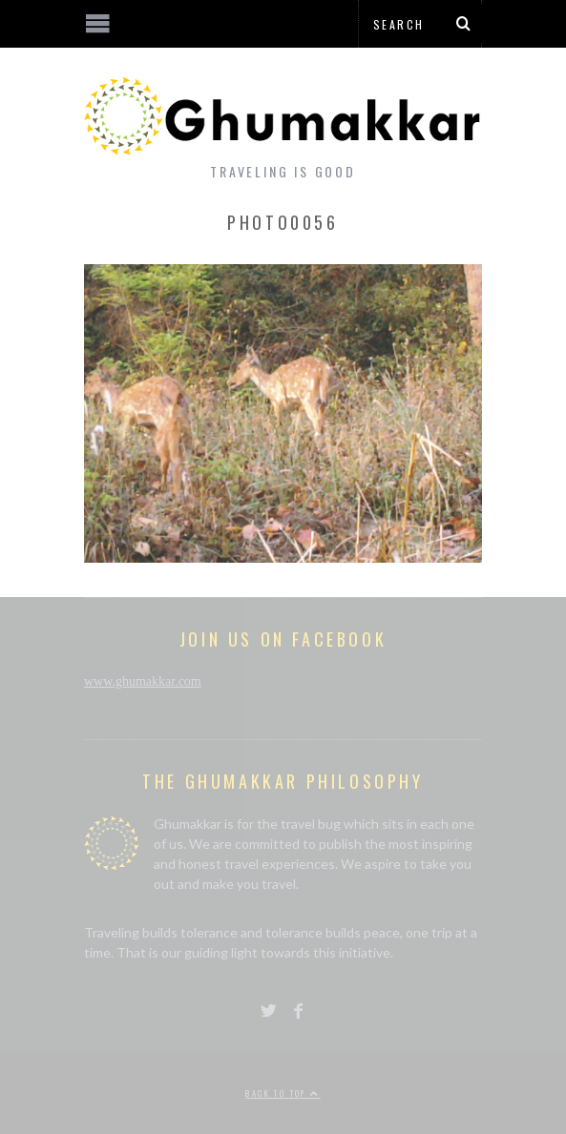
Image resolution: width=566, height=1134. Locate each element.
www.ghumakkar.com (142, 681)
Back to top (282, 1093)
